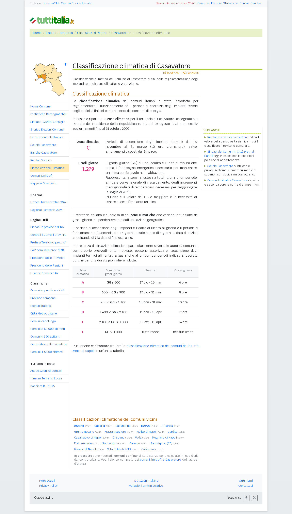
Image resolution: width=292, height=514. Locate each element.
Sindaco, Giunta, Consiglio (47, 122)
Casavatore (119, 33)
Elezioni (216, 3)
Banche (256, 3)
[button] (246, 498)
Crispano (122, 437)
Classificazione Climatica (47, 168)
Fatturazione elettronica (46, 137)
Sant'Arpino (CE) (164, 443)
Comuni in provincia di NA (47, 290)
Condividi (190, 73)
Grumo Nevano (87, 431)
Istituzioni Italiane (146, 480)
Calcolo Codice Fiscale (76, 3)
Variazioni (203, 3)
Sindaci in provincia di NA (47, 227)
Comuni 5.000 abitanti (46, 352)
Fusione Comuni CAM (44, 273)
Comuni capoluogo (43, 321)
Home (37, 33)
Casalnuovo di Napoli (91, 437)
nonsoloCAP (51, 3)
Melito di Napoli (150, 431)
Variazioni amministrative (146, 485)
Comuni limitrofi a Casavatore (227, 180)
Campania (65, 33)
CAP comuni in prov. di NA (47, 250)
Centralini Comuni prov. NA (48, 235)
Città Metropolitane (43, 313)
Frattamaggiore (119, 431)
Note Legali (47, 480)
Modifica (171, 73)
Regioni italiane (40, 306)
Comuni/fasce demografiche (48, 344)
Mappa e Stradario (42, 183)
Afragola (171, 426)
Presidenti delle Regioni (46, 265)
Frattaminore (86, 443)
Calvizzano (152, 449)
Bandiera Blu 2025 (42, 386)
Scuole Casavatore (43, 145)
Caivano (138, 443)
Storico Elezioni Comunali (47, 129)
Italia (49, 33)
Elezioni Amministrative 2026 (175, 3)
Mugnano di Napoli (168, 437)
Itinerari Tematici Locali (46, 378)
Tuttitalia (35, 3)
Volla (142, 437)
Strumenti (246, 480)
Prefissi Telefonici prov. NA (48, 242)
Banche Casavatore (43, 152)
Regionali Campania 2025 (46, 210)
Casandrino (126, 426)
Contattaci (245, 485)
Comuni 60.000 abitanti (47, 329)
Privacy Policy (48, 485)
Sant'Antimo (114, 443)
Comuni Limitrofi (41, 175)
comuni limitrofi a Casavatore (160, 459)
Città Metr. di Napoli (92, 33)
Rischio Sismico (41, 160)
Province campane (43, 298)
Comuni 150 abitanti (45, 336)
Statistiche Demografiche (48, 114)
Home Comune (40, 106)
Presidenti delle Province (47, 258)
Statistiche (230, 3)
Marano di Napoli (89, 449)
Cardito (176, 431)
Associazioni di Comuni (46, 371)
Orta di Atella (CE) (122, 449)
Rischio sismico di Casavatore (227, 137)
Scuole (244, 3)
